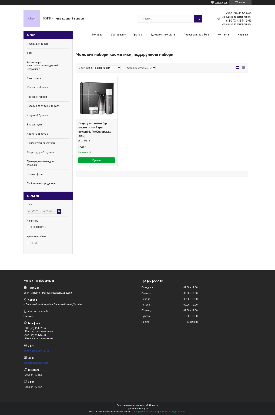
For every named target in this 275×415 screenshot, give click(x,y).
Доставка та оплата (163, 34)
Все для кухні (34, 124)
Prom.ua (154, 405)
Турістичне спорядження (41, 183)
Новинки (243, 34)
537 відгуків (221, 2)
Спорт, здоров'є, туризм (40, 152)
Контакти (223, 34)
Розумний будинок (38, 115)
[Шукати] (198, 18)
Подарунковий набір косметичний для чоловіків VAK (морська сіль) (94, 129)
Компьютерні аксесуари (41, 143)
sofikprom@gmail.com (36, 362)
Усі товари (117, 34)
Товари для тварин (38, 43)
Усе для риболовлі (37, 87)
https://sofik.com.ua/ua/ (37, 350)
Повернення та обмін (196, 34)
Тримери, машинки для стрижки (40, 163)
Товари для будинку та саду (43, 106)
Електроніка (34, 78)
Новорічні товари (37, 96)
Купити (96, 160)
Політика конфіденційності (172, 411)
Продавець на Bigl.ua (137, 408)
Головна (97, 34)
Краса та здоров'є (37, 133)
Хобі (29, 52)
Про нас (137, 34)
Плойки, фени (35, 174)
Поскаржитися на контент (145, 411)
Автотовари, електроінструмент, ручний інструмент (43, 65)
